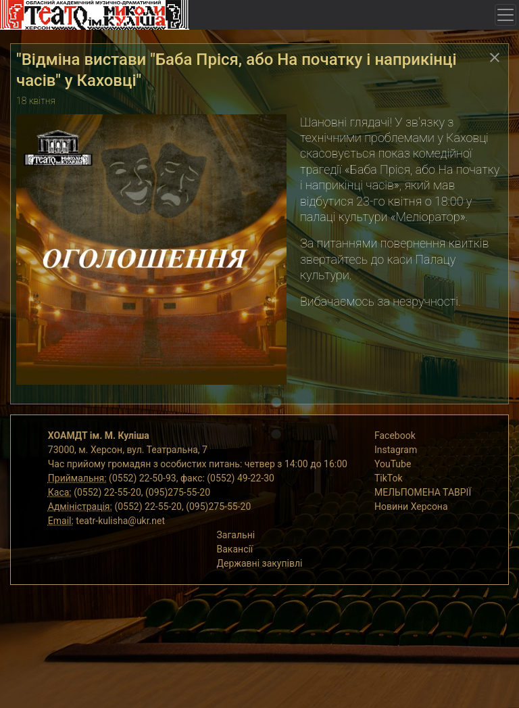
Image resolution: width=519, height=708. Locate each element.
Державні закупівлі (260, 563)
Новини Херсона (411, 506)
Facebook (395, 435)
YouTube (392, 463)
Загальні (236, 534)
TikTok (388, 478)
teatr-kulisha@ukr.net (120, 520)
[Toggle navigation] (505, 15)
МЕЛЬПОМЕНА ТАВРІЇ (422, 492)
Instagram (395, 449)
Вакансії (235, 549)
